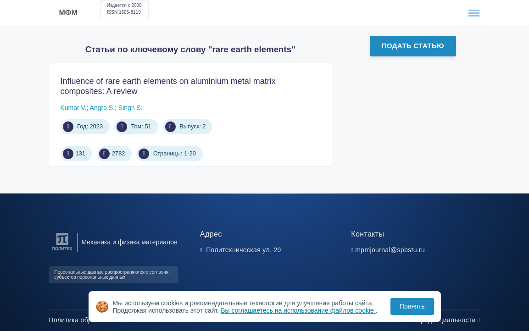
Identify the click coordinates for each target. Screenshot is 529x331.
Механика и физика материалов (130, 242)
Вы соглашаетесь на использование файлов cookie (298, 310)
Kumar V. (74, 107)
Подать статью (413, 46)
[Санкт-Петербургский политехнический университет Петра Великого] (62, 250)
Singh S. (130, 107)
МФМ (68, 13)
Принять (412, 306)
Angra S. (102, 107)
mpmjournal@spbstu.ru (390, 250)
